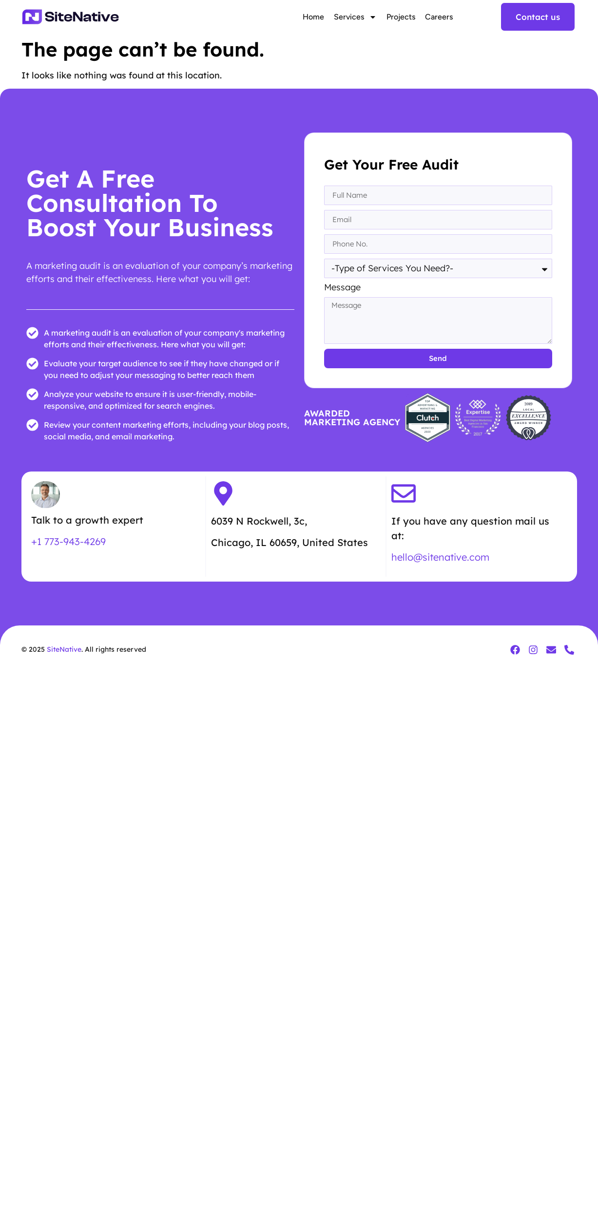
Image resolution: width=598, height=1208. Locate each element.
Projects (400, 16)
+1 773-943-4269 (68, 541)
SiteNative (64, 649)
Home (313, 16)
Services (355, 17)
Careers (439, 16)
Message (342, 288)
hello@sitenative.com (440, 557)
